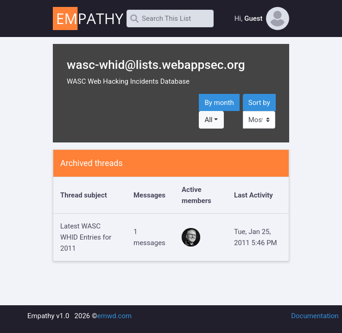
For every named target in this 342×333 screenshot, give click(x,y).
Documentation (314, 316)
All (208, 120)
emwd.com (114, 316)
